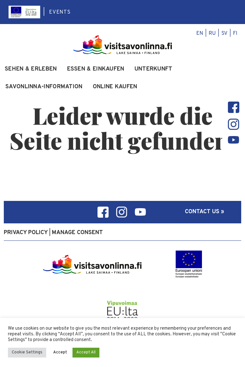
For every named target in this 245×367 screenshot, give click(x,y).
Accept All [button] (86, 352)
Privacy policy (26, 232)
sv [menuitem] (224, 33)
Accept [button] (60, 352)
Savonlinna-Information (44, 87)
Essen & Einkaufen (95, 69)
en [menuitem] (199, 33)
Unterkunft (154, 69)
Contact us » (204, 211)
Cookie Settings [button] (27, 352)
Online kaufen (115, 87)
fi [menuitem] (235, 33)
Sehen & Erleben (31, 69)
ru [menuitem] (212, 33)
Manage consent (77, 232)
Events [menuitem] (60, 12)
